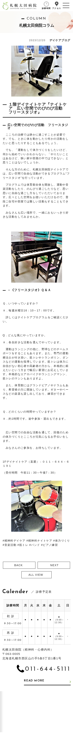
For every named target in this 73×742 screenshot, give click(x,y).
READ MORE (34, 680)
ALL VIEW (35, 574)
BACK (18, 565)
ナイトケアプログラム (33, 317)
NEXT (54, 565)
